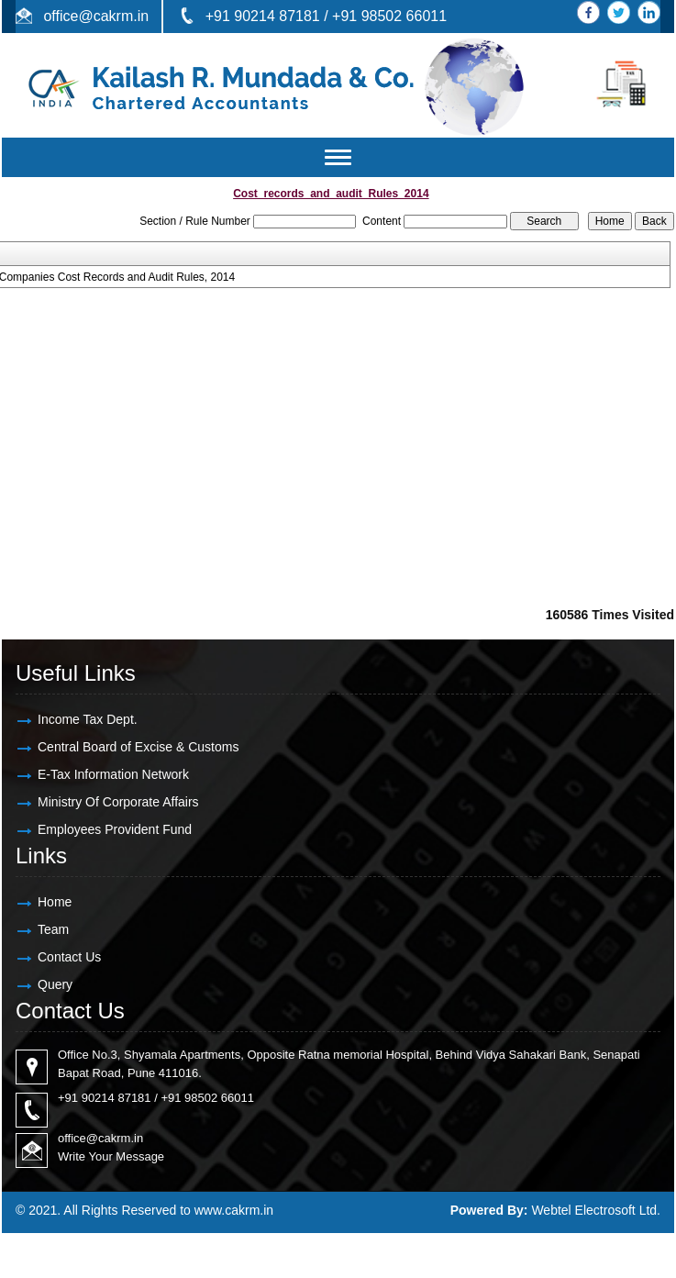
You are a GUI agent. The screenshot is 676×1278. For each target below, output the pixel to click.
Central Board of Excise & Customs (138, 746)
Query (55, 984)
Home (55, 902)
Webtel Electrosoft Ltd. (595, 1210)
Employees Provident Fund (115, 829)
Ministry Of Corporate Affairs (118, 802)
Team (53, 929)
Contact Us (69, 957)
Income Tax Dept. (88, 719)
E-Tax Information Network (113, 774)
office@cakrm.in (96, 16)
